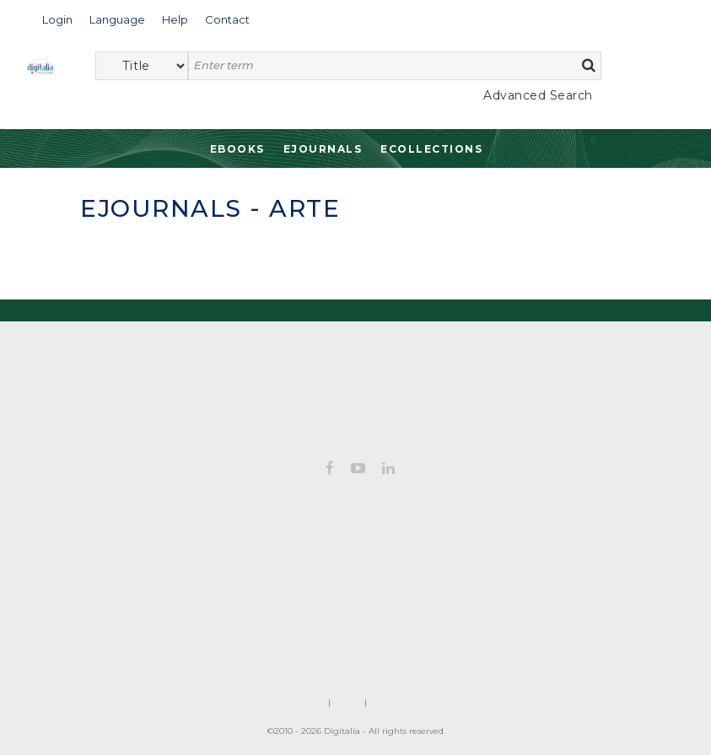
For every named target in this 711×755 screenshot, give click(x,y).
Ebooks (237, 149)
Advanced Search (538, 95)
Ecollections (431, 149)
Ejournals (323, 149)
